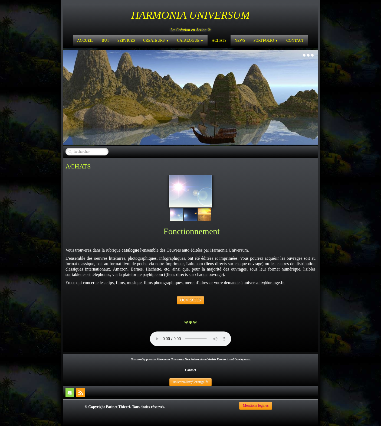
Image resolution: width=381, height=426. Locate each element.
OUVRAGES (190, 300)
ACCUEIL (85, 40)
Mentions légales (255, 406)
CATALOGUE (190, 40)
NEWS (240, 40)
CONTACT (295, 40)
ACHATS (219, 40)
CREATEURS (156, 40)
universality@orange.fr (190, 382)
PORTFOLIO (265, 40)
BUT (105, 40)
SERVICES (126, 40)
